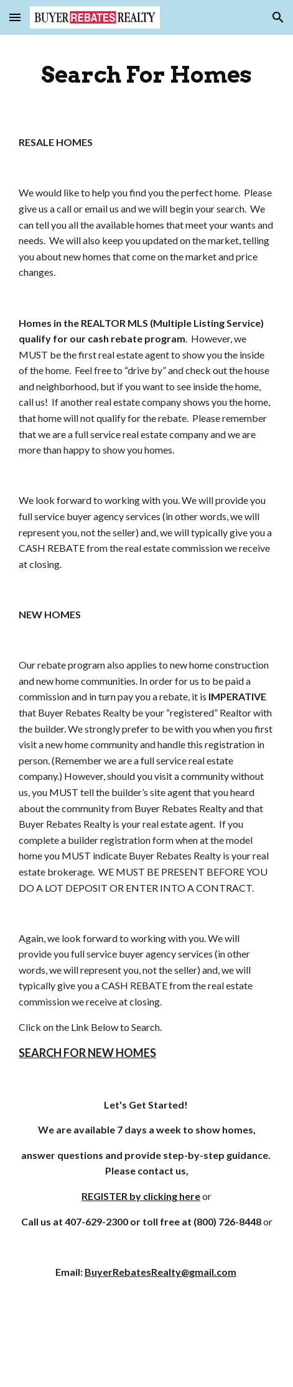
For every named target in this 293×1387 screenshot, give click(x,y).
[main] (146, 74)
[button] (15, 17)
